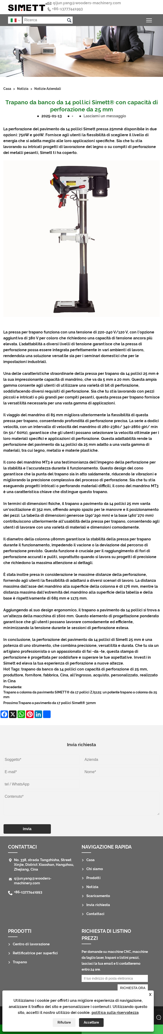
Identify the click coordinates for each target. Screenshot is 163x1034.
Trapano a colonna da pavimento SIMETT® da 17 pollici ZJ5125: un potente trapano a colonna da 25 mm (80, 694)
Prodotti (93, 878)
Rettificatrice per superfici (35, 953)
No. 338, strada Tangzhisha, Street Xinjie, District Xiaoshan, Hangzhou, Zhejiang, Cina (44, 865)
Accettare (91, 1022)
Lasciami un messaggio (105, 116)
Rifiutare (64, 1022)
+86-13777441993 (67, 9)
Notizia (22, 89)
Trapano (20, 962)
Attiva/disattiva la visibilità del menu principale (149, 19)
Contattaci (22, 847)
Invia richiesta (98, 905)
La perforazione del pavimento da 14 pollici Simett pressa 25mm (62, 129)
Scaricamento (98, 896)
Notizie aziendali (47, 89)
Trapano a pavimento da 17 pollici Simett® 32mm (57, 703)
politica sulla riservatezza (115, 1012)
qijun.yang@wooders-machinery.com (87, 3)
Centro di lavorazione (31, 944)
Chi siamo (94, 869)
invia (27, 829)
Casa (7, 89)
